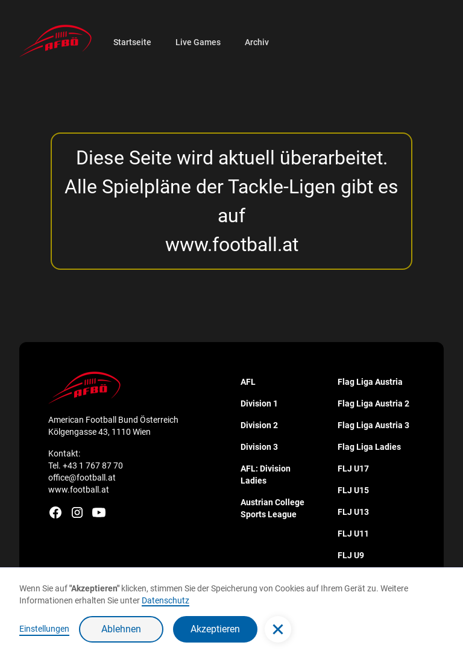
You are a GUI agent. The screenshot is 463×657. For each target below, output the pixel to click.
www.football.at (231, 244)
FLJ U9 (351, 555)
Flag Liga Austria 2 (373, 403)
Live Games (198, 42)
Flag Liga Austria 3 (373, 425)
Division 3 (259, 447)
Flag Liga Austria (370, 382)
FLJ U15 (353, 490)
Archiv (257, 42)
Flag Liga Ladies (369, 447)
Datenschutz (165, 600)
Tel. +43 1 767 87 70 (85, 465)
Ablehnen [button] (121, 629)
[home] (55, 40)
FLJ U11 (353, 533)
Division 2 (259, 425)
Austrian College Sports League (272, 508)
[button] (278, 629)
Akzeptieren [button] (215, 629)
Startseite (132, 42)
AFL (248, 382)
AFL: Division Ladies (266, 474)
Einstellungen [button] (44, 629)
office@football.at (82, 477)
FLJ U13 (353, 512)
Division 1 (259, 403)
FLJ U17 (353, 468)
